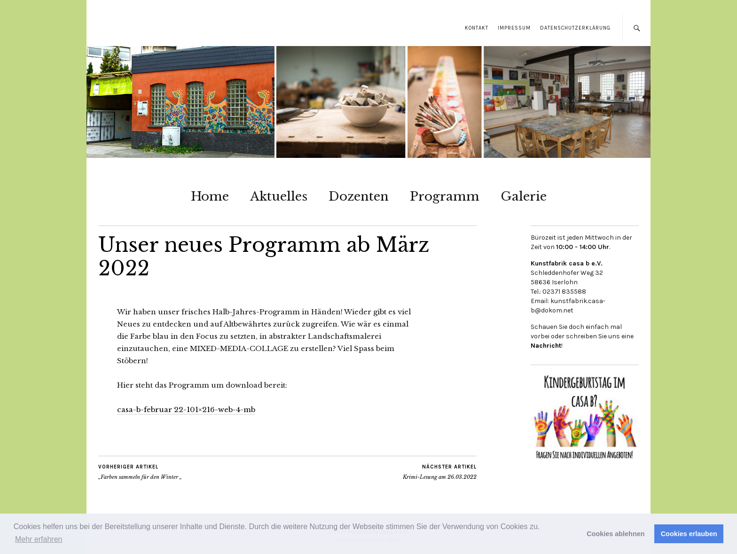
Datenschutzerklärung (575, 28)
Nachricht (546, 346)
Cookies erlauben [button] (689, 534)
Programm (444, 196)
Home (210, 196)
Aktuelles (278, 196)
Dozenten (359, 196)
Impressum (514, 28)
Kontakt (476, 28)
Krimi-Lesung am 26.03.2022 (440, 471)
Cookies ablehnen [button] (615, 534)
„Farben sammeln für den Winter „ (140, 471)
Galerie (524, 196)
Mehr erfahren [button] (39, 539)
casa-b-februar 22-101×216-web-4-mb (186, 409)
